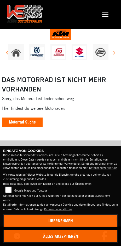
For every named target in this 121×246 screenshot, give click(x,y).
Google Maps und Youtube (31, 190)
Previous (7, 53)
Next (114, 53)
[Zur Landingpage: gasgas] (58, 52)
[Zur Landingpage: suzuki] (79, 52)
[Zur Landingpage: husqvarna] (37, 52)
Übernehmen (60, 220)
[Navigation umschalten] (105, 14)
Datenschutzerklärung (103, 168)
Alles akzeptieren (60, 236)
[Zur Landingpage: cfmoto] (100, 52)
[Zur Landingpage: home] (16, 52)
